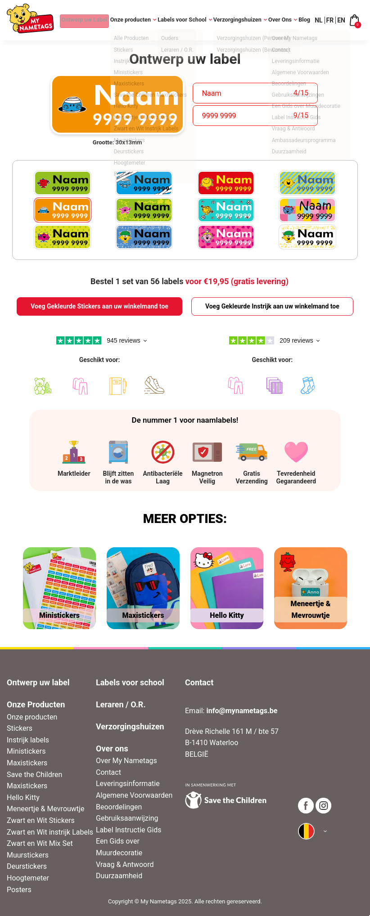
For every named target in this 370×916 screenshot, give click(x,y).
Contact (108, 772)
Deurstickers (27, 866)
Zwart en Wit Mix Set (40, 843)
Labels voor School (181, 20)
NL (318, 20)
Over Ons (280, 20)
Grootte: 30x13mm (117, 142)
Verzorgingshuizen (237, 20)
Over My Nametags (126, 760)
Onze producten (128, 20)
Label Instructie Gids (129, 830)
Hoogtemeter (28, 878)
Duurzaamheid (119, 875)
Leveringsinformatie (128, 783)
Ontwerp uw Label (78, 20)
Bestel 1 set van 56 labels (189, 281)
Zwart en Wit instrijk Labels (50, 832)
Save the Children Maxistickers (34, 780)
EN (341, 20)
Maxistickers (27, 763)
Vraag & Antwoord (124, 864)
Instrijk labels (28, 740)
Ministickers (26, 751)
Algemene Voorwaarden (134, 795)
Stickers (19, 728)
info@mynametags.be (241, 710)
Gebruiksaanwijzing (127, 818)
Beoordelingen (119, 807)
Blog (304, 20)
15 (304, 93)
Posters (19, 889)
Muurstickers (28, 855)
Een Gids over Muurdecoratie (119, 847)
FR (330, 20)
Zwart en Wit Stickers (41, 820)
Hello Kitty (23, 797)
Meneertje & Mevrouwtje (45, 808)
